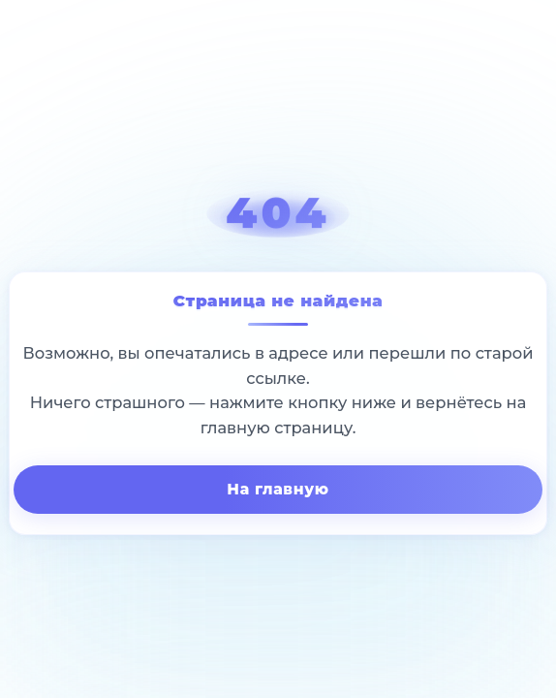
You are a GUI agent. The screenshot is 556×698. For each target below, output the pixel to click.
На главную (277, 489)
